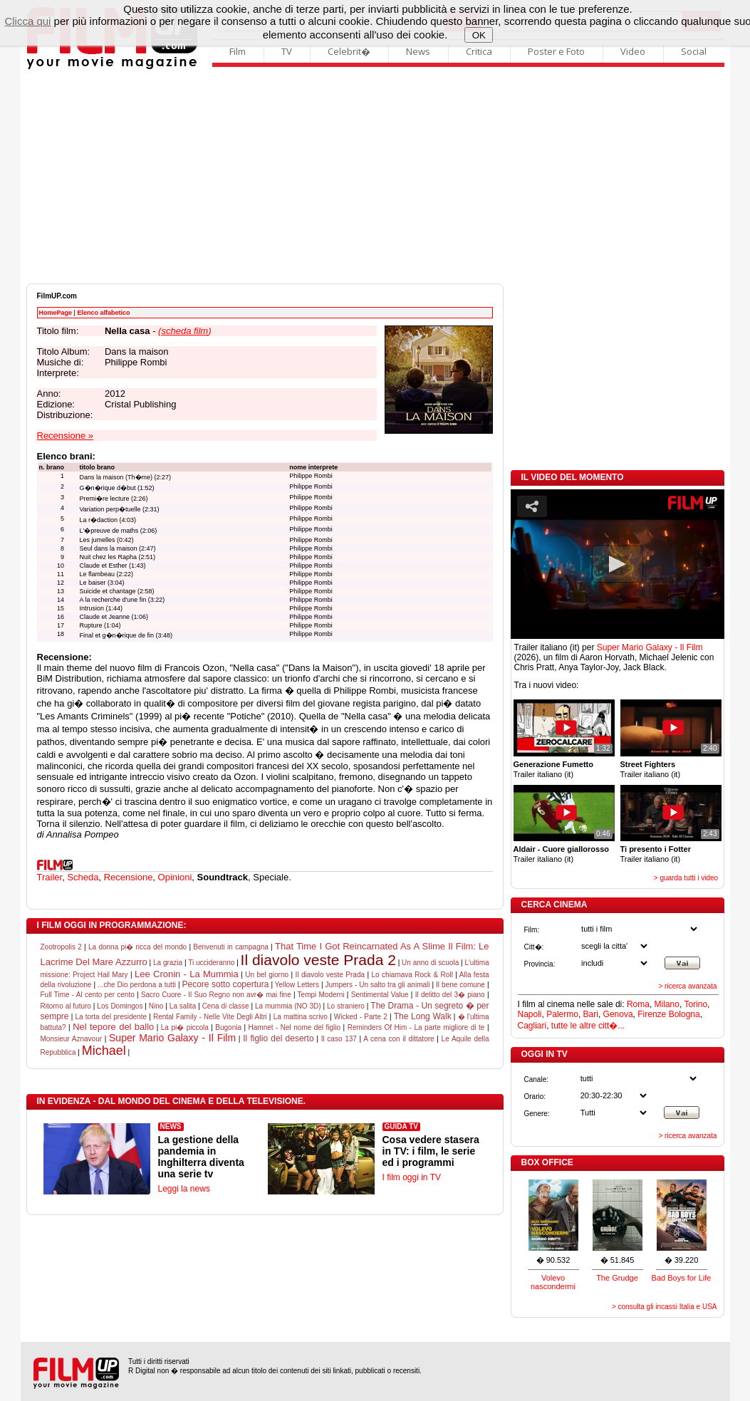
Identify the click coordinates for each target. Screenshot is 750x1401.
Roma (638, 1004)
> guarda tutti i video (686, 878)
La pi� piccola (185, 1027)
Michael (104, 1050)
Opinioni (175, 877)
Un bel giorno (266, 975)
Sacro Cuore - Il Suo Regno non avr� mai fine (216, 995)
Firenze (651, 1014)
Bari (590, 1014)
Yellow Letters (297, 985)
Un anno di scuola (430, 963)
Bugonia (228, 1027)
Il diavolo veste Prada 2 (318, 960)
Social (694, 51)
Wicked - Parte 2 (360, 1017)
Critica (479, 51)
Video (632, 51)
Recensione (128, 877)
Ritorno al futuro (66, 1006)
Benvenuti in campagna (231, 947)
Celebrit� (349, 51)
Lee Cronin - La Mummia (187, 974)
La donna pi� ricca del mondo (137, 947)
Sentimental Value (380, 995)
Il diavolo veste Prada (330, 975)
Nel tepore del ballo (113, 1026)
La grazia (167, 963)
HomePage (56, 312)
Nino (156, 1006)
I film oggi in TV (411, 1177)
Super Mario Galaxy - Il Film (172, 1037)
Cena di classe (225, 1006)
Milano (667, 1004)
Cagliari (532, 1026)
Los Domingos (119, 1006)
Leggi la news (184, 1189)
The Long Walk (423, 1016)
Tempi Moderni (321, 995)
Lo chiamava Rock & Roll (412, 975)
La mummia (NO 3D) (288, 1006)
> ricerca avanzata (688, 986)
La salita (183, 1006)
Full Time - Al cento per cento (88, 995)
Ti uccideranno (211, 963)
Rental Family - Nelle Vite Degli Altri (210, 1017)
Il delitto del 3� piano (450, 995)
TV (286, 51)
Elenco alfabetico (103, 312)
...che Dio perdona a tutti (137, 985)
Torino (695, 1004)
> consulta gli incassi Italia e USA (664, 1307)
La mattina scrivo (301, 1017)
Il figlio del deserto (278, 1038)
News (418, 51)
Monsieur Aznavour (72, 1039)
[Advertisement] (375, 176)
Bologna (684, 1014)
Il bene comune (460, 985)
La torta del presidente (111, 1017)
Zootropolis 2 (61, 947)
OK (479, 35)
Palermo (562, 1014)
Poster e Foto (556, 51)
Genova (618, 1014)
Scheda (82, 877)
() (184, 330)
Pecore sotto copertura (225, 984)
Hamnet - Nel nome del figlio (295, 1027)
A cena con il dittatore (398, 1039)
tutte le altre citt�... (588, 1026)
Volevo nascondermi (553, 1282)
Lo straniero (346, 1006)
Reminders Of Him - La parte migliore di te (416, 1027)
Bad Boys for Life (682, 1278)
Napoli (530, 1014)
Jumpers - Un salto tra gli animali (377, 985)
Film (237, 51)
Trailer (50, 877)
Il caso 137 (339, 1039)
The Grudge (617, 1278)
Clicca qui (27, 21)
